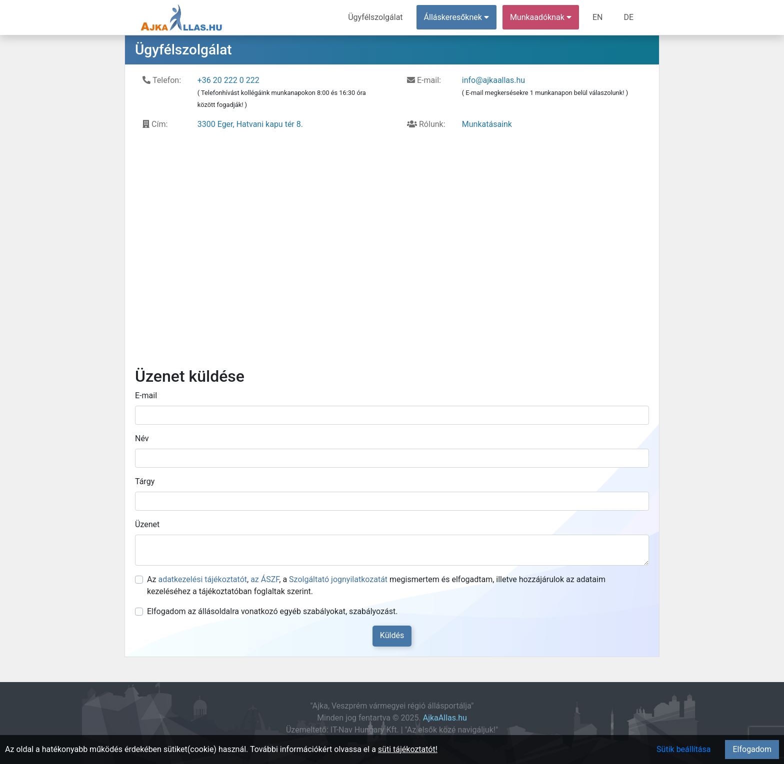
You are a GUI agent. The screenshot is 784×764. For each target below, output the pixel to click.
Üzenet (147, 524)
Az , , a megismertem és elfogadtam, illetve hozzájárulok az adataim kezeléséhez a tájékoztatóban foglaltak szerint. (376, 585)
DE (629, 17)
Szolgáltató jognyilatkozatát (338, 579)
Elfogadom (752, 749)
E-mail (146, 395)
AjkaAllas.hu (445, 718)
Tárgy (144, 481)
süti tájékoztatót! (408, 749)
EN (597, 17)
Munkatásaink (487, 124)
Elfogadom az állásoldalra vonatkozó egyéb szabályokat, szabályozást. (272, 611)
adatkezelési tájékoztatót (202, 579)
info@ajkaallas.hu (493, 80)
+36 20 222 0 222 (229, 80)
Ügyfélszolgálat (375, 17)
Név (142, 438)
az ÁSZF (264, 579)
